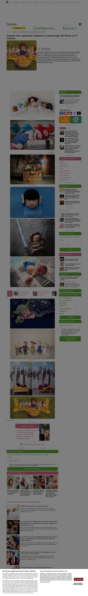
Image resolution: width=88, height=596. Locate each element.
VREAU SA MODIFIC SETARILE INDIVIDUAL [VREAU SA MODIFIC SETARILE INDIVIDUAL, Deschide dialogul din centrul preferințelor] (78, 584)
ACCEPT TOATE (78, 579)
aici (20, 587)
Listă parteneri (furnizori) (45, 582)
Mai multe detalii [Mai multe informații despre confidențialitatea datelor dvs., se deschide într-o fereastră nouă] (30, 578)
